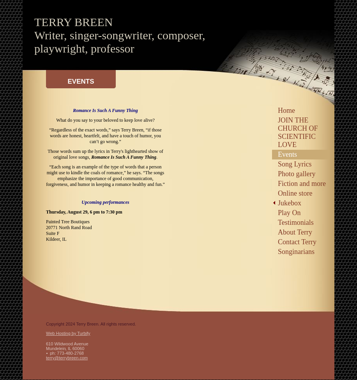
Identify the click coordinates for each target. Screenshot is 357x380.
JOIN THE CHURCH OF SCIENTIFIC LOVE (298, 132)
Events (287, 154)
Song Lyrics (295, 164)
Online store (295, 193)
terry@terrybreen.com (67, 357)
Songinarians (296, 252)
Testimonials (296, 222)
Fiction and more (302, 183)
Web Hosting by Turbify (68, 333)
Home (286, 110)
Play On (289, 213)
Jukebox (289, 203)
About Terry (295, 232)
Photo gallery (297, 174)
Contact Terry (297, 242)
